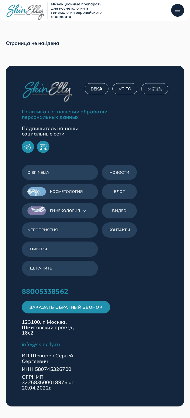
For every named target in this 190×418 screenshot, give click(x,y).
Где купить (40, 272)
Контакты (119, 232)
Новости (119, 173)
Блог (119, 192)
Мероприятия (44, 232)
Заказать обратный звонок (67, 312)
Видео (119, 212)
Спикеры (38, 252)
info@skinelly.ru (41, 349)
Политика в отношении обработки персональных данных (64, 114)
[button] (60, 193)
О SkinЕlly (39, 173)
